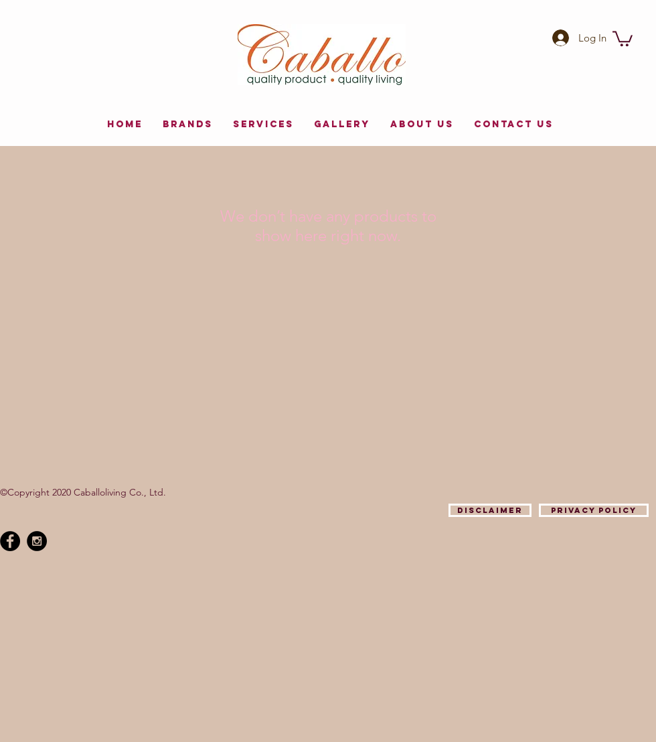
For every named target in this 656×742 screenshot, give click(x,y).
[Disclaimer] (489, 510)
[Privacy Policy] (594, 510)
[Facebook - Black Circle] (10, 541)
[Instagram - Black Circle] (37, 541)
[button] (622, 37)
